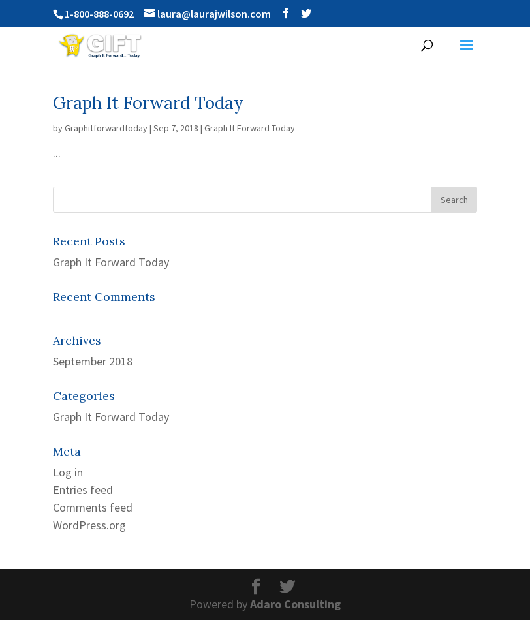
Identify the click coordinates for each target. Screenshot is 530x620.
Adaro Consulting (295, 604)
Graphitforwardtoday (106, 128)
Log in (68, 472)
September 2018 (92, 361)
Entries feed (83, 489)
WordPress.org (89, 525)
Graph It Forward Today (148, 103)
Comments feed (92, 507)
